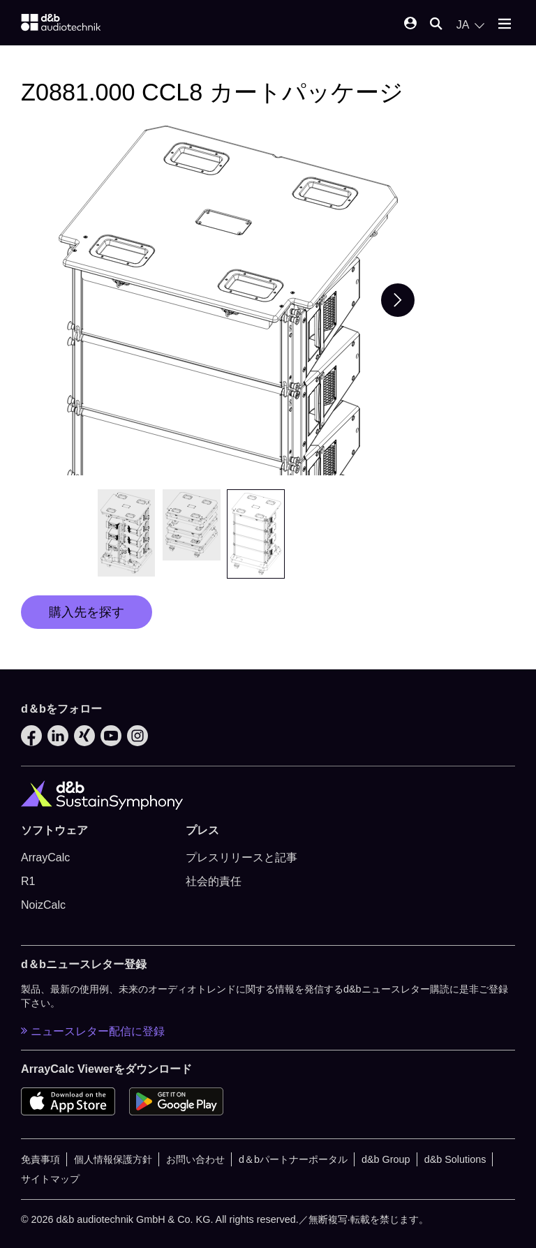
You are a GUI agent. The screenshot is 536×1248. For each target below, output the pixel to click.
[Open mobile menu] (504, 24)
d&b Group (386, 1159)
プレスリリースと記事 (241, 857)
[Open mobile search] (436, 24)
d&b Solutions (455, 1159)
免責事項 (40, 1159)
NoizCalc (43, 905)
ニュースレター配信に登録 (93, 1031)
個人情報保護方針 (113, 1159)
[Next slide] (398, 300)
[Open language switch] (470, 25)
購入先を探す (86, 612)
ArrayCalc (45, 857)
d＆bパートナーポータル (293, 1159)
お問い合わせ (195, 1159)
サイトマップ (50, 1178)
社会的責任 (213, 881)
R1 (28, 881)
